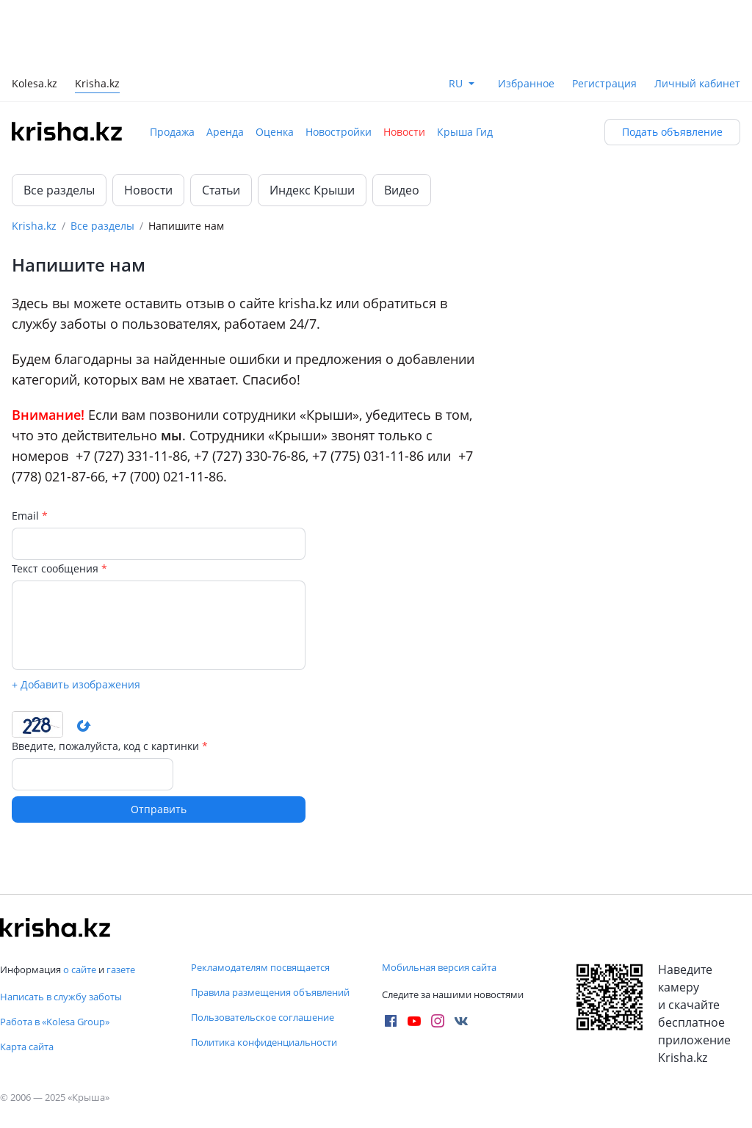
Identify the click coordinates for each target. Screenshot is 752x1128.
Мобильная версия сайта (439, 967)
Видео (401, 190)
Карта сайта (27, 1046)
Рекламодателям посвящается (260, 967)
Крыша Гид (465, 132)
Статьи (221, 190)
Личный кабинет (697, 83)
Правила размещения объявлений (270, 992)
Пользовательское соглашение (262, 1017)
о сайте (79, 969)
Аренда (225, 132)
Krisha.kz (34, 226)
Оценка (275, 132)
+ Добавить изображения (76, 683)
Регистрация (604, 83)
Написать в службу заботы (61, 996)
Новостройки (339, 132)
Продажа (172, 132)
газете (120, 969)
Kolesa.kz (34, 84)
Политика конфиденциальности (264, 1042)
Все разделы (59, 190)
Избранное (526, 83)
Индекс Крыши (312, 190)
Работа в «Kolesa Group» (54, 1021)
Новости (404, 132)
